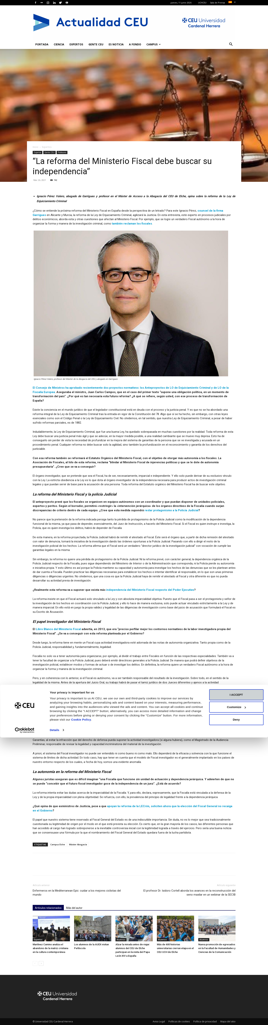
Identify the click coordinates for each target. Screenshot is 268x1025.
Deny (236, 1007)
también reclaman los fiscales (132, 223)
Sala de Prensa (217, 2)
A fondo (135, 44)
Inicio (35, 147)
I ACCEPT (236, 982)
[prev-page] (35, 963)
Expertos (76, 44)
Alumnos (121, 939)
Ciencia (59, 44)
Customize (236, 994)
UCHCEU (202, 2)
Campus (153, 44)
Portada (41, 44)
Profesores (62, 152)
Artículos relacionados (48, 907)
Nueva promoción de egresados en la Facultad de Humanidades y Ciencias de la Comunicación (216, 948)
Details (54, 1017)
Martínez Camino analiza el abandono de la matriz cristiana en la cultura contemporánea (50, 948)
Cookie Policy (81, 1007)
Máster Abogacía (78, 844)
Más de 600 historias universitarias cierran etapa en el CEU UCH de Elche (175, 948)
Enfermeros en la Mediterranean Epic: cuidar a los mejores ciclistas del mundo (77, 892)
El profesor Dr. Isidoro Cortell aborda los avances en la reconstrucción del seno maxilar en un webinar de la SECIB (189, 892)
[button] (231, 44)
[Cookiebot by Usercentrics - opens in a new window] (24, 1017)
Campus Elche (57, 844)
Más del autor (74, 907)
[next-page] (41, 963)
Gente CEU (96, 44)
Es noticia (116, 44)
